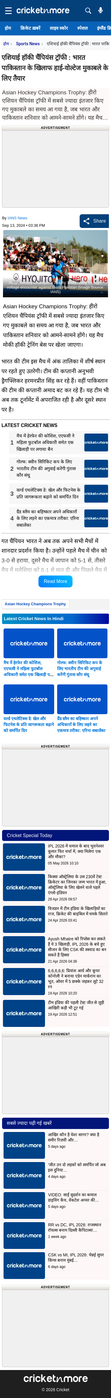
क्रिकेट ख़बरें (30, 28)
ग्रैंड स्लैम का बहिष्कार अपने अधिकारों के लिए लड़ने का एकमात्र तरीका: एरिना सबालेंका (81, 724)
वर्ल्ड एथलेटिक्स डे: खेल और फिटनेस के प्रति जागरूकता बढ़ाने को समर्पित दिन (29, 724)
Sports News (28, 43)
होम (8, 28)
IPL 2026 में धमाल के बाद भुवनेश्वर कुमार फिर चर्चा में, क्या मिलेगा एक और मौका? (76, 851)
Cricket (62, 1389)
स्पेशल (82, 28)
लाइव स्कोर (59, 28)
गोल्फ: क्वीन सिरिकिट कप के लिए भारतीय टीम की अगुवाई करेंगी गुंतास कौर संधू (79, 668)
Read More (55, 581)
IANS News (17, 218)
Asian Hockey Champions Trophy (35, 604)
